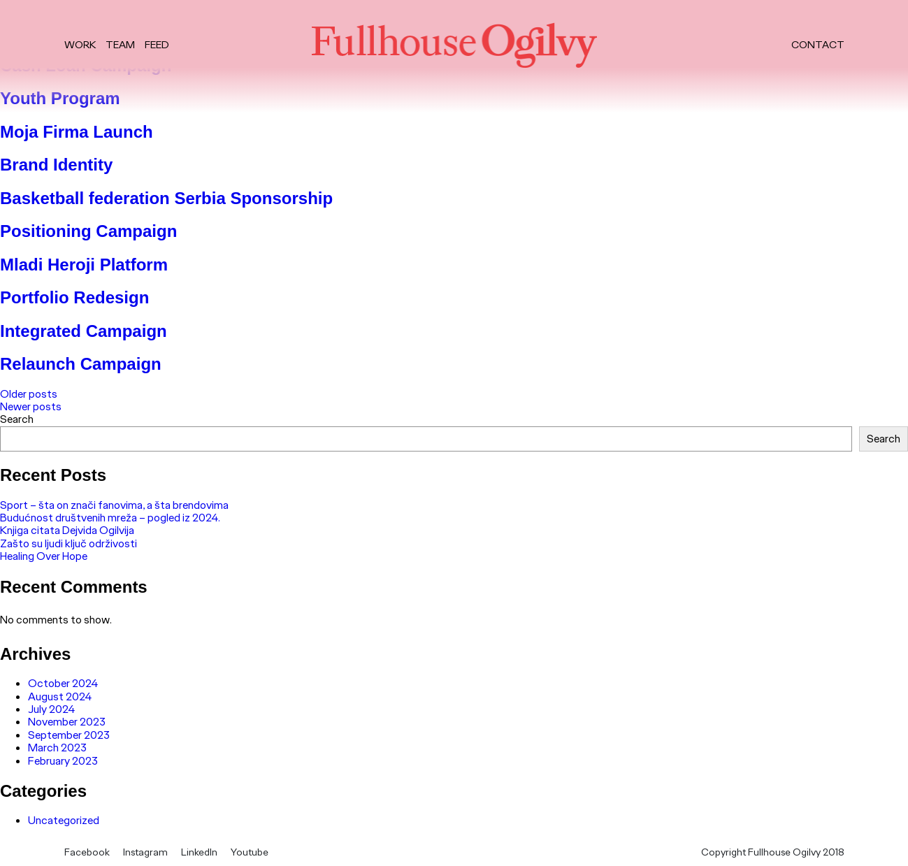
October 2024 (63, 683)
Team (120, 45)
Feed (157, 45)
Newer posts (31, 406)
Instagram (145, 852)
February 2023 (63, 760)
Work (80, 45)
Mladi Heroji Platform (84, 264)
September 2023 (69, 735)
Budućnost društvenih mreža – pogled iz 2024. (110, 517)
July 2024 (51, 709)
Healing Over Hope (43, 556)
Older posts (28, 394)
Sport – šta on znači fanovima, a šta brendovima (114, 505)
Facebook (87, 852)
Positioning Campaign (88, 231)
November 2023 (67, 721)
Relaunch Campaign (80, 363)
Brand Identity (56, 164)
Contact (817, 45)
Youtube (249, 852)
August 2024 (60, 696)
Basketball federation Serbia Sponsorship (166, 198)
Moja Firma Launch (76, 131)
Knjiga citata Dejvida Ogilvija (67, 530)
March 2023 (57, 747)
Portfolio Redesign (74, 297)
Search (17, 419)
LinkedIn (199, 852)
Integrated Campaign (83, 331)
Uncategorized (63, 820)
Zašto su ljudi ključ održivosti (68, 543)
